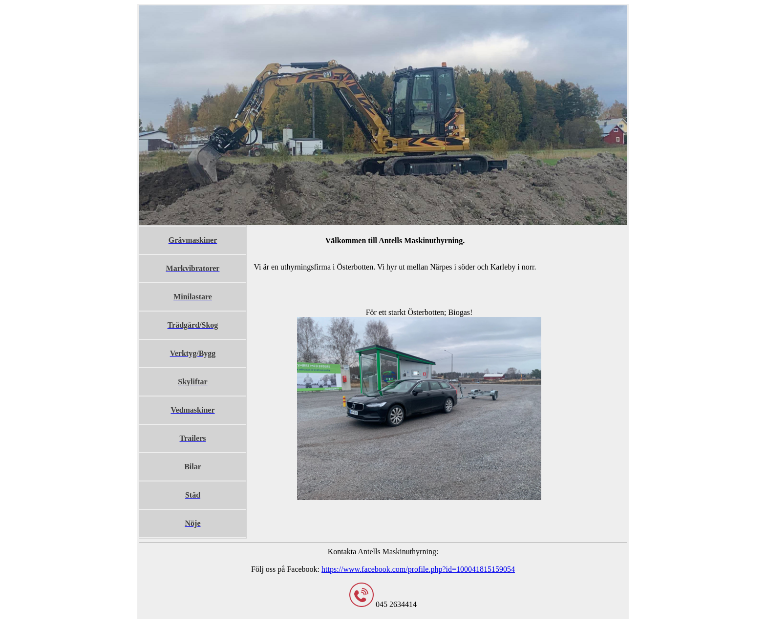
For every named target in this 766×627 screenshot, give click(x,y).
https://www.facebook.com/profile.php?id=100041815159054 (418, 569)
